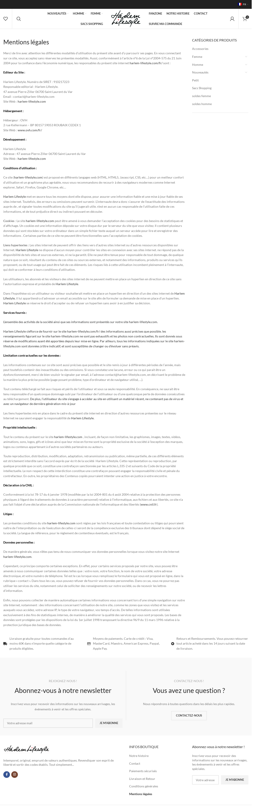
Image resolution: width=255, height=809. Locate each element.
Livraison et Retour (142, 779)
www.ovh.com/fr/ (30, 130)
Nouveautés (200, 72)
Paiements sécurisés (143, 771)
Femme (197, 56)
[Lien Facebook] (6, 774)
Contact (134, 763)
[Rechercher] (18, 18)
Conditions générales (143, 786)
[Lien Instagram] (14, 774)
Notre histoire (139, 756)
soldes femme (201, 96)
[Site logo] (126, 18)
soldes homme (202, 104)
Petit (195, 80)
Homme (197, 64)
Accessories (200, 49)
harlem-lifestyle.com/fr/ (146, 63)
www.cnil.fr (149, 504)
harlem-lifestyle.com (32, 101)
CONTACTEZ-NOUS (189, 715)
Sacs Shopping (202, 88)
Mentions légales (140, 794)
